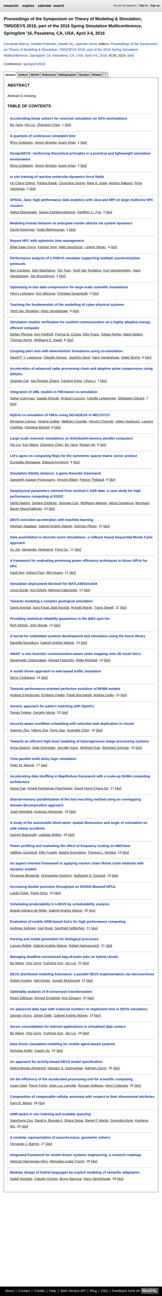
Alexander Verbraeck (37, 549)
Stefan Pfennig (21, 334)
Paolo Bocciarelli (79, 695)
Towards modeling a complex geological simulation (51, 601)
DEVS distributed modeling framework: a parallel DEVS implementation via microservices (82, 974)
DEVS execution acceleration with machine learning (51, 520)
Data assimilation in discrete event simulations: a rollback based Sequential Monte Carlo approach (81, 540)
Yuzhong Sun (53, 963)
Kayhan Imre (47, 247)
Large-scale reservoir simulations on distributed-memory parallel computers (71, 438)
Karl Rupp (45, 928)
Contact (24, 1291)
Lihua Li (90, 381)
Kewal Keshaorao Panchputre (50, 788)
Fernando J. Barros (24, 1144)
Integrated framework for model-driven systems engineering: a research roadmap (75, 1155)
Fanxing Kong (71, 381)
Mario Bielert (132, 334)
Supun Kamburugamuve (57, 212)
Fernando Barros (16, 44)
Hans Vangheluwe (54, 311)
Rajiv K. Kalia (97, 183)
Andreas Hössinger (48, 812)
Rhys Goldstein (21, 142)
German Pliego (85, 526)
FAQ (104, 1291)
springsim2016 (34, 64)
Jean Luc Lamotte (62, 1085)
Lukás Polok (19, 893)
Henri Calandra (116, 1085)
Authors (23, 74)
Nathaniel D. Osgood (89, 875)
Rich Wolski (19, 625)
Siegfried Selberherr (70, 928)
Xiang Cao (18, 788)
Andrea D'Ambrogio (24, 695)
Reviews (84, 74)
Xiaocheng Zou (21, 1120)
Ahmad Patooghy (61, 660)
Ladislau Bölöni (49, 835)
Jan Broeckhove (42, 276)
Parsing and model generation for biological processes (54, 939)
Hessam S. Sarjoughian (65, 1068)
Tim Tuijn (64, 270)
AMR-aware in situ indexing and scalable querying (50, 1114)
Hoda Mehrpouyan (50, 229)
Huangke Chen (78, 730)
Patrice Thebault (92, 480)
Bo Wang (17, 963)
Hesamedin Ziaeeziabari (28, 660)
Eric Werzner (45, 293)
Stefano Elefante (44, 503)
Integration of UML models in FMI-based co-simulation (53, 392)
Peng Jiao (57, 730)
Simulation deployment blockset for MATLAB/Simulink (53, 584)
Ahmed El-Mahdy (47, 998)
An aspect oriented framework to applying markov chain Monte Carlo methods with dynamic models (77, 866)
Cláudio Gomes (55, 357)
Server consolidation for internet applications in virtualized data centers (68, 1026)
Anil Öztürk (38, 590)
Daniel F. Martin (97, 1120)
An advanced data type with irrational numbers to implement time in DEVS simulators (78, 1009)
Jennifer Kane (67, 748)
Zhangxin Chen (48, 125)
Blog (93, 1291)
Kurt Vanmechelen (117, 270)
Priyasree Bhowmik (24, 875)
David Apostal (20, 607)
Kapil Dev (17, 573)
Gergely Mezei (44, 712)
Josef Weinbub (21, 812)
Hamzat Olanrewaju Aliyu (29, 1161)
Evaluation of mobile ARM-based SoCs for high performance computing (67, 921)
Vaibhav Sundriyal (23, 852)
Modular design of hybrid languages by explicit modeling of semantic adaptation (74, 1172)
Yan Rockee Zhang (44, 381)
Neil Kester (42, 980)
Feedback (119, 1291)
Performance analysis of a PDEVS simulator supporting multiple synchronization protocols (75, 261)
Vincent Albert (67, 480)
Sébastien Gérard (131, 398)
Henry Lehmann (22, 293)
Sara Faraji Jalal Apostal (50, 607)
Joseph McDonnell (66, 980)
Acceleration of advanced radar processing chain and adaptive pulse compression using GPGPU (81, 371)
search (58, 6)
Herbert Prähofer (43, 44)
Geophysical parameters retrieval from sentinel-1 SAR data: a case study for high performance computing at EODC (75, 493)
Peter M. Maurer (22, 765)
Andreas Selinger (23, 928)
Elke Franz (91, 334)
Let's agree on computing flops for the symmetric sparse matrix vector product (73, 456)
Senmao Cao (68, 503)
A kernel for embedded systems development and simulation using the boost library (77, 636)
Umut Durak (19, 590)
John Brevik (38, 625)
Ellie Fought (48, 852)
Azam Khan (67, 142)
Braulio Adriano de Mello (28, 910)
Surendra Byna (121, 1120)
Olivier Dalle (43, 1015)
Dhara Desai (73, 1120)
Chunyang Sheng (72, 183)
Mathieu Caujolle (74, 421)
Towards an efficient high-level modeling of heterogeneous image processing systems (79, 741)
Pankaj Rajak (47, 183)
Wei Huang (54, 573)
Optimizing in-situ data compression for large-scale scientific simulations (69, 287)
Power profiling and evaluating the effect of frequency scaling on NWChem (70, 846)
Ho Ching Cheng (22, 183)
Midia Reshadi (86, 660)
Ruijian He (87, 445)
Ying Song (33, 963)
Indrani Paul (35, 573)
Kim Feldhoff (43, 334)
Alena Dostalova (121, 503)
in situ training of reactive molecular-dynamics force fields (57, 177)
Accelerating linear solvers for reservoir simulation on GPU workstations (68, 118)
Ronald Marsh (81, 607)
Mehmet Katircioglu (62, 590)
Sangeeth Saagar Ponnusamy (32, 480)
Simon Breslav (46, 142)
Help (52, 1291)
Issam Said (18, 1085)
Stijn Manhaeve (43, 270)
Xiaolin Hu (65, 44)
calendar (45, 6)
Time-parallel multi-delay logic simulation (43, 759)
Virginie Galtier (49, 421)
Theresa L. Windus (102, 852)
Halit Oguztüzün (71, 247)
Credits (39, 1291)
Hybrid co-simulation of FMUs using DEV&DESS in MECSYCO (59, 415)
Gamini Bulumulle (23, 835)
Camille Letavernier (101, 398)
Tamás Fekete (20, 712)
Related (96, 74)
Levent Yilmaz (95, 247)
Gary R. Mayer (21, 1103)
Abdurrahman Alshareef (27, 1068)
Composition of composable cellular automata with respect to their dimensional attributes (82, 1097)
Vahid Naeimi (20, 503)
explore (28, 6)
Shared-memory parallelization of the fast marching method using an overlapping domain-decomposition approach (75, 802)
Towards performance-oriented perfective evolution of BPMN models (65, 689)
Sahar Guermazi (22, 398)
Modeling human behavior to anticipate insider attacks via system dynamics (71, 223)
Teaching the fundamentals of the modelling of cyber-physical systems (67, 304)
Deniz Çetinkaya (22, 677)
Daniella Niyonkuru (24, 643)
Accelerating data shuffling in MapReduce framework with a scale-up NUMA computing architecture (80, 779)
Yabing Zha (39, 730)
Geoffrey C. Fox (89, 212)
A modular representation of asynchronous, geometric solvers (60, 1137)
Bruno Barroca (70, 1179)
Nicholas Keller (21, 1051)
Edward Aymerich (55, 462)
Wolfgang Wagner (93, 503)
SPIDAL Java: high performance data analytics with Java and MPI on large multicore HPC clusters (81, 202)
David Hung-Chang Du (91, 788)
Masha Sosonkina (72, 852)
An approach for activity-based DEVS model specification (56, 1062)
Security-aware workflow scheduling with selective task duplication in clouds (72, 724)
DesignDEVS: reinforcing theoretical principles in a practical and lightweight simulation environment (80, 156)
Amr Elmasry (71, 998)
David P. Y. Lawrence (25, 357)
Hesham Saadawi (23, 526)
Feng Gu (61, 549)
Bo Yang (16, 125)
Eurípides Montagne (25, 462)
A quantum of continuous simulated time (43, 136)
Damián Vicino (21, 1015)
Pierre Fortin (38, 1085)
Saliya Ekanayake (23, 212)
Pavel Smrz (39, 893)
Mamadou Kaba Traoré (67, 1161)
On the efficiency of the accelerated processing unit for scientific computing (71, 1079)
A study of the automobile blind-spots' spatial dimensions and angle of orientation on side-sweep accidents (78, 825)
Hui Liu (29, 125)
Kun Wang (30, 445)
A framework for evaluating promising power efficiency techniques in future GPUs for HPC (78, 563)
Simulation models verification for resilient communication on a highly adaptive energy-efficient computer (80, 325)
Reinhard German (115, 748)
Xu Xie (15, 549)
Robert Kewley (21, 980)
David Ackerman (22, 229)
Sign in (143, 5)
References (49, 74)
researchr (11, 6)
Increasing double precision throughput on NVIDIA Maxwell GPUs (62, 887)
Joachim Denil (86, 44)
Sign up (155, 5)
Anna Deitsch (20, 748)
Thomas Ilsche (21, 340)
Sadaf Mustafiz (21, 1179)
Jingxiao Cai (19, 381)
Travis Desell (103, 607)
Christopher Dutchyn (56, 875)
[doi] (130, 55)
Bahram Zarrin (96, 1068)
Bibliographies (67, 74)
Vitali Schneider (43, 748)
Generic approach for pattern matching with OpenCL (52, 706)
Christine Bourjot (36, 427)
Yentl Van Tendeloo (87, 270)
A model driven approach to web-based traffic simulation (55, 671)
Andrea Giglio (103, 695)
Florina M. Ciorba (68, 334)
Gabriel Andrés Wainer (55, 526)
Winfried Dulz (90, 748)
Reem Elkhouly (21, 998)
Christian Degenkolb (72, 293)
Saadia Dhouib (47, 398)
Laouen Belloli (20, 946)
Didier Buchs (130, 357)
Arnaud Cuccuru (73, 398)
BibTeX (35, 74)
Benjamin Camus (23, 421)
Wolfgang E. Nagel (48, 340)
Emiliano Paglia (53, 695)
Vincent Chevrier (101, 421)
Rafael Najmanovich (84, 946)
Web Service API (73, 1291)
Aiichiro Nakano (121, 183)
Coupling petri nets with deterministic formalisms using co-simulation (66, 351)
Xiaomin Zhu (19, 730)
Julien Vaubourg (127, 421)
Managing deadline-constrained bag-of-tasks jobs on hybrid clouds (64, 957)
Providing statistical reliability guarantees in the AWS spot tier (60, 619)
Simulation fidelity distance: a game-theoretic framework (55, 473)
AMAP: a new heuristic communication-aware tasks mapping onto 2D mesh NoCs (75, 654)
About (9, 1291)
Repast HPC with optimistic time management (47, 241)
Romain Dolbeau (90, 1085)
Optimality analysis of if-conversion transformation (51, 992)
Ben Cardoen (20, 270)
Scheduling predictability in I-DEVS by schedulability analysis (59, 904)
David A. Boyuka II (48, 1120)
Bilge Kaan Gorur (23, 247)
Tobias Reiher (111, 334)
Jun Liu (70, 963)
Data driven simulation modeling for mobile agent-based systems (62, 1044)
